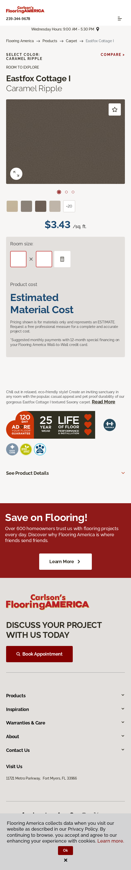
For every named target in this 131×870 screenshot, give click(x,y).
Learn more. (110, 841)
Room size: (21, 243)
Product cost (23, 284)
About (65, 736)
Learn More (65, 561)
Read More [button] (103, 401)
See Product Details (27, 473)
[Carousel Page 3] (73, 192)
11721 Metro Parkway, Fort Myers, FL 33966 (41, 778)
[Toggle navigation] (120, 18)
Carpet (71, 41)
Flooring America (20, 41)
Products (49, 41)
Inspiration (65, 709)
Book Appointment (39, 654)
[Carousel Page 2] (66, 192)
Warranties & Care (65, 722)
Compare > (113, 55)
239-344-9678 (18, 19)
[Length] (18, 259)
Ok (65, 850)
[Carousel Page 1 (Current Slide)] (59, 192)
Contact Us (65, 750)
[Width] (44, 259)
